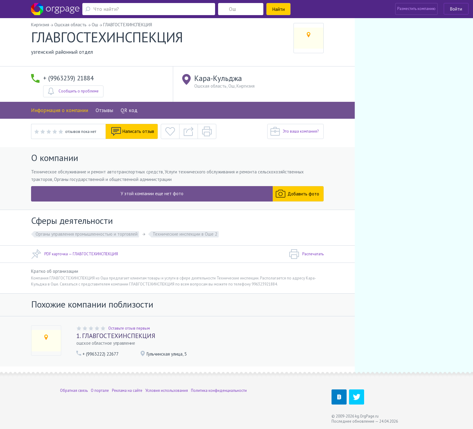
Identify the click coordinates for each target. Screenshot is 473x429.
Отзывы (104, 110)
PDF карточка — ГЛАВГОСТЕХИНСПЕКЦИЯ (74, 254)
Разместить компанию (416, 8)
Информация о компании (59, 110)
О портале (100, 390)
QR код (129, 110)
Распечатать (306, 254)
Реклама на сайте (127, 390)
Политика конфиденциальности (219, 390)
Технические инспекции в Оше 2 (185, 234)
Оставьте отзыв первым (129, 328)
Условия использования (166, 390)
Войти (456, 9)
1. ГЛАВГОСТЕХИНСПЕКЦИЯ (115, 336)
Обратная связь (74, 390)
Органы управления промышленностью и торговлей (87, 234)
